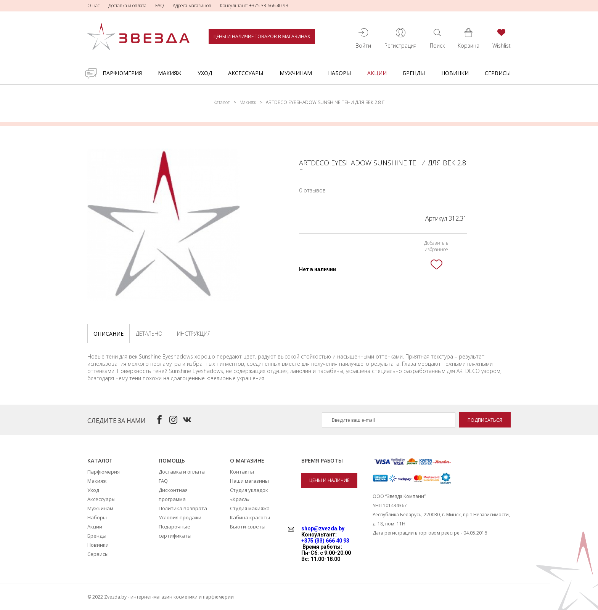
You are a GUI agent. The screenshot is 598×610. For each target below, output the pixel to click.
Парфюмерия (122, 73)
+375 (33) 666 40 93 (325, 541)
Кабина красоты (250, 517)
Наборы (339, 73)
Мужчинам (296, 73)
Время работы (322, 460)
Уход (205, 73)
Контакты (242, 471)
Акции (377, 73)
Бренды (414, 73)
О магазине (247, 460)
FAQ (159, 5)
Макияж (169, 73)
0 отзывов (312, 190)
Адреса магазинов (192, 5)
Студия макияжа (250, 508)
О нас (93, 5)
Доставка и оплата (127, 5)
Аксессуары (245, 73)
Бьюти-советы (247, 526)
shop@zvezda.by (322, 528)
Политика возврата (183, 508)
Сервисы (498, 73)
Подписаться (485, 420)
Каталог (222, 102)
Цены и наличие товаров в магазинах (262, 36)
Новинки (455, 73)
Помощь (172, 460)
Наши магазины (249, 480)
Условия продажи (180, 517)
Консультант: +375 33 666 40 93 (254, 5)
